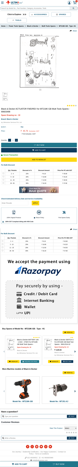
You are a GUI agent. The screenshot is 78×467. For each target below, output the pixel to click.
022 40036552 (31, 458)
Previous (3, 350)
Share (75, 31)
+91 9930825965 (46, 458)
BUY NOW (39, 145)
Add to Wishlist (39, 160)
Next (74, 350)
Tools (16, 20)
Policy (31, 454)
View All (68, 332)
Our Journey (16, 452)
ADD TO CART (39, 150)
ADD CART (67, 361)
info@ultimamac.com (39, 460)
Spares (61, 14)
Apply (35, 203)
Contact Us (62, 452)
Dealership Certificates (31, 452)
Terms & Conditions (42, 454)
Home (3, 26)
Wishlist (13, 361)
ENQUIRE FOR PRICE (30, 361)
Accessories (39, 14)
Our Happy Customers (48, 452)
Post (71, 416)
